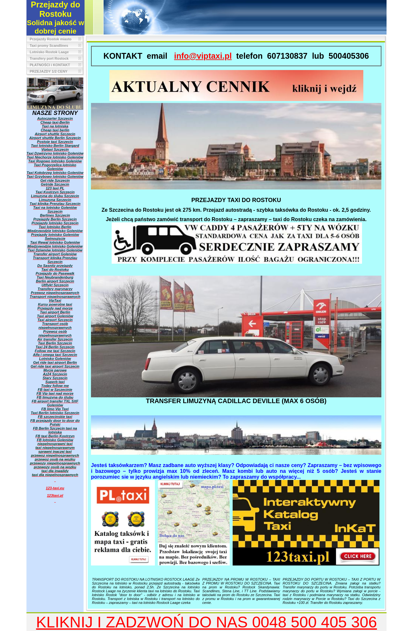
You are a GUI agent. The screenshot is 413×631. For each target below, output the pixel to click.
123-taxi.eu (55, 488)
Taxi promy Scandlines (49, 45)
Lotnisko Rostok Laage (49, 52)
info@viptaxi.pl (203, 55)
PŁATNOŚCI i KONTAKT (50, 65)
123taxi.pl (55, 495)
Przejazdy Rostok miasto (51, 39)
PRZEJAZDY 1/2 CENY (48, 71)
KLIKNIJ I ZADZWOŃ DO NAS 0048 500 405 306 (206, 622)
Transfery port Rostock (49, 58)
